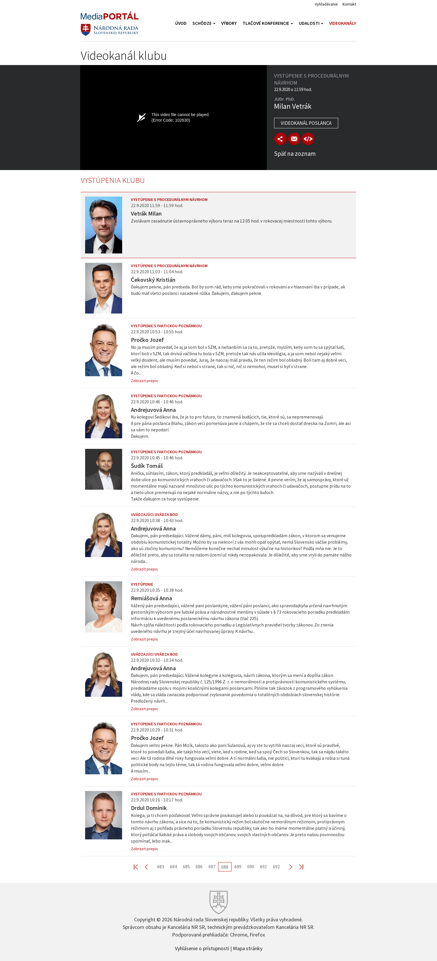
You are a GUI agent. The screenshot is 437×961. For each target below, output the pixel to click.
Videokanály (342, 23)
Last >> (297, 866)
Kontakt (349, 4)
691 (263, 866)
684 (173, 866)
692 (276, 866)
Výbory (229, 23)
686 (199, 866)
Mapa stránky (247, 948)
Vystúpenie (142, 584)
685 (186, 866)
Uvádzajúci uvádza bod (154, 514)
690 (250, 866)
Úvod (181, 23)
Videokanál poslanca (306, 123)
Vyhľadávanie (326, 4)
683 (160, 866)
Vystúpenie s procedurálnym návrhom (169, 199)
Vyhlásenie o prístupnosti (202, 948)
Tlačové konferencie (268, 23)
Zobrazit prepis (144, 380)
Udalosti (311, 23)
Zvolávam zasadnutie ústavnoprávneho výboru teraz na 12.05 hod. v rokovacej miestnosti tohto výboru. (231, 221)
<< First (139, 866)
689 (237, 866)
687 (211, 866)
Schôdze (203, 23)
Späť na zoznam (295, 153)
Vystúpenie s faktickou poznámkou (166, 325)
